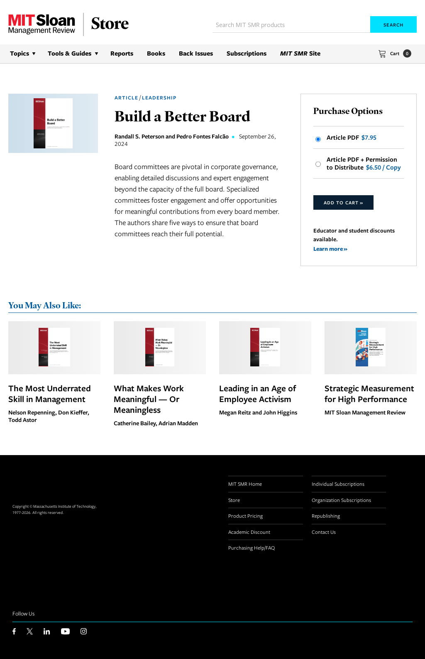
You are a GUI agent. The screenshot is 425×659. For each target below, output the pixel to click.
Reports (121, 53)
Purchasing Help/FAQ (251, 547)
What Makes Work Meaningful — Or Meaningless (149, 398)
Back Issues (196, 53)
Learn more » (330, 248)
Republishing (326, 515)
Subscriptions (246, 53)
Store (234, 500)
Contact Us (324, 531)
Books (156, 53)
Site (300, 53)
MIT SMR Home (245, 483)
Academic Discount (249, 531)
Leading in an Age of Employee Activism (257, 393)
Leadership (159, 97)
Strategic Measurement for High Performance (369, 393)
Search (393, 25)
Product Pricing (245, 515)
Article (126, 97)
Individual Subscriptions (338, 483)
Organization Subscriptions (341, 500)
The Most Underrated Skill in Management (49, 393)
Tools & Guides (69, 53)
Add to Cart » (343, 202)
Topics (19, 53)
